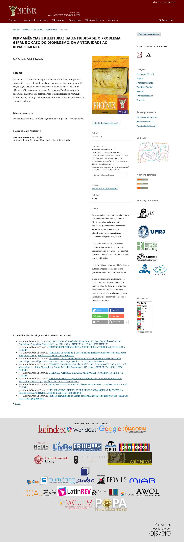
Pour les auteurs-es (145, 121)
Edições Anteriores (94, 20)
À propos (13, 20)
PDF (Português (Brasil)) (107, 123)
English (140, 78)
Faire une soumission (149, 34)
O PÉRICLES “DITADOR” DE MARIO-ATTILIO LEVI (72, 372)
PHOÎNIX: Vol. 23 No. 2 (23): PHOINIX (61, 381)
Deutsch (140, 100)
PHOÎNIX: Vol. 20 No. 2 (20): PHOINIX (90, 361)
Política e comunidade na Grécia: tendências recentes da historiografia (83, 395)
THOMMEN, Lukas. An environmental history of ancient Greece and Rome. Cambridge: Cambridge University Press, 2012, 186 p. (70, 360)
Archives (26, 29)
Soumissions (75, 20)
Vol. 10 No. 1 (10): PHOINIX (45, 29)
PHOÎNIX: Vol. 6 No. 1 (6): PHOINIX (65, 393)
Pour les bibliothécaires (147, 126)
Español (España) (145, 87)
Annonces (113, 20)
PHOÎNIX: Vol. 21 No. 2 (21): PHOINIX (56, 355)
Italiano (140, 91)
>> (19, 403)
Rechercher (166, 20)
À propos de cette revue (36, 20)
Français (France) (145, 95)
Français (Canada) (145, 82)
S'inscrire (157, 2)
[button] (100, 310)
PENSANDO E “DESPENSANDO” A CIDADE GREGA (73, 347)
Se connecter (169, 2)
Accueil (16, 29)
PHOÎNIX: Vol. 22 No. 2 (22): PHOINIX (90, 344)
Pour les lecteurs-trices (147, 117)
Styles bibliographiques (104, 175)
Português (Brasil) (145, 74)
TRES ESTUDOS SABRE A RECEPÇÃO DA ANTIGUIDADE (75, 384)
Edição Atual (58, 20)
